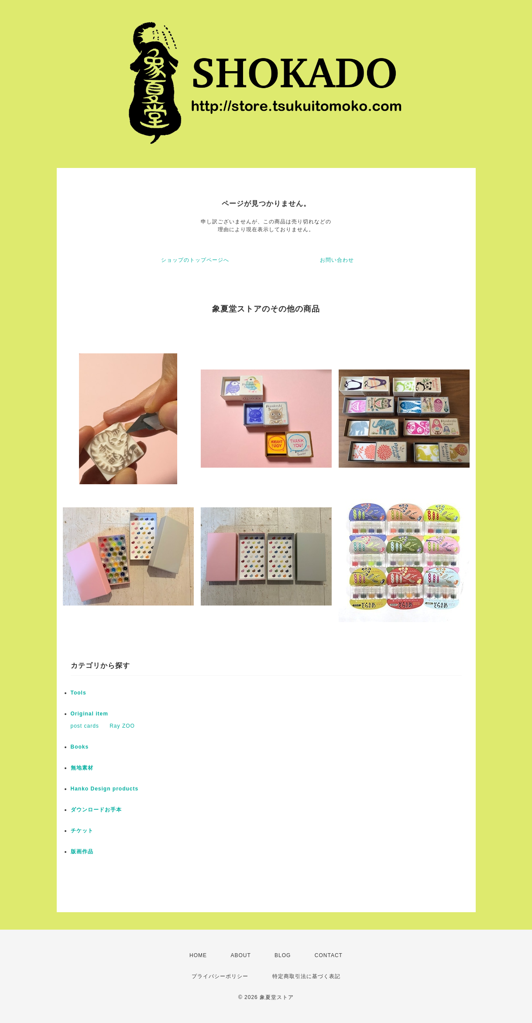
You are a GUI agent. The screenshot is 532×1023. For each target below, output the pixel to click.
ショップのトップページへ (195, 260)
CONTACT (329, 955)
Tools (78, 693)
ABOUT (240, 955)
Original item (89, 714)
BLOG (283, 955)
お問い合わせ (337, 260)
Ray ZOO (122, 726)
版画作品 (82, 852)
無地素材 (82, 768)
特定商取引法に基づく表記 (306, 976)
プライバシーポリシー (220, 976)
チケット (82, 831)
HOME (198, 955)
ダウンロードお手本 (96, 810)
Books (80, 747)
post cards (85, 726)
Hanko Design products (105, 789)
